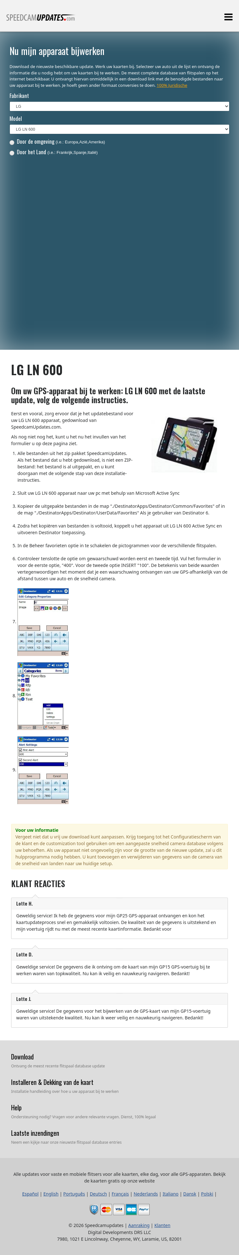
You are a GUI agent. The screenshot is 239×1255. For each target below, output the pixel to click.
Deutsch (98, 1194)
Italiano (171, 1194)
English (50, 1194)
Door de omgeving (57, 141)
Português (74, 1194)
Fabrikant (19, 96)
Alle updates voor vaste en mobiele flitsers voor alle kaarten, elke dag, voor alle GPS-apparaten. (41, 20)
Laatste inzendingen (35, 1133)
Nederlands (145, 1194)
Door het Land (54, 152)
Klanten (162, 1225)
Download (22, 1056)
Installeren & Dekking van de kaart (52, 1082)
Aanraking (139, 1225)
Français (120, 1194)
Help (16, 1107)
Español (30, 1194)
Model (16, 118)
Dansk (189, 1194)
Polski (207, 1194)
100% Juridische (172, 85)
